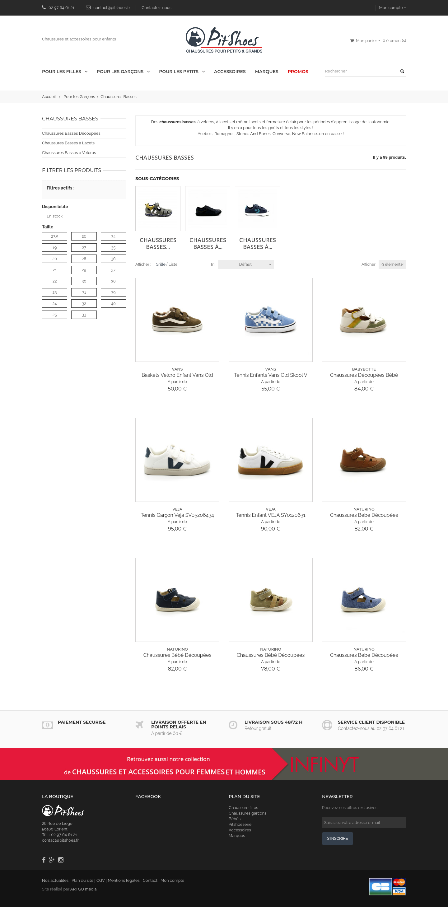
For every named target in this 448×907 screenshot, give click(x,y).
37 (113, 270)
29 (84, 270)
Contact (150, 880)
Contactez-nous (156, 7)
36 (113, 258)
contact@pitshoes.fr (111, 7)
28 (84, 258)
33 (84, 314)
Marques (266, 71)
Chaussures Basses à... (207, 242)
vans (177, 369)
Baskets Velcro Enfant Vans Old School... (177, 375)
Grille (161, 264)
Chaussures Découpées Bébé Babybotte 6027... (364, 375)
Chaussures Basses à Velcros (69, 152)
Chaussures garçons (247, 813)
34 (113, 236)
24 (55, 303)
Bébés (234, 818)
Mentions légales (124, 880)
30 (84, 281)
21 (54, 270)
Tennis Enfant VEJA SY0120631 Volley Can (270, 515)
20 (54, 258)
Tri (212, 264)
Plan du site (82, 880)
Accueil (49, 96)
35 (113, 247)
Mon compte (391, 7)
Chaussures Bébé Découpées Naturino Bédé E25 (364, 515)
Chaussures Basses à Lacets (68, 143)
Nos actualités (55, 880)
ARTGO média (83, 889)
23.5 (54, 236)
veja (177, 509)
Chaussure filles (243, 807)
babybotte (364, 369)
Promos (298, 71)
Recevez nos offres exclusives (349, 807)
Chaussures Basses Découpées (71, 133)
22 (55, 281)
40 (113, 303)
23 (55, 292)
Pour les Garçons (121, 71)
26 (84, 236)
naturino (364, 509)
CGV (100, 880)
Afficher (369, 264)
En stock (55, 216)
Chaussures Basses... (158, 242)
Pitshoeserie (240, 824)
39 (113, 292)
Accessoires (230, 71)
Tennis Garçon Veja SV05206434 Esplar (177, 515)
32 (84, 303)
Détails (145, 139)
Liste (173, 264)
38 (113, 281)
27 (84, 247)
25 (55, 314)
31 (84, 292)
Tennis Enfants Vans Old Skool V (270, 375)
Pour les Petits (179, 71)
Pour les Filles (62, 71)
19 (55, 247)
